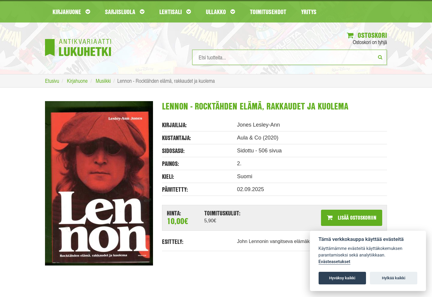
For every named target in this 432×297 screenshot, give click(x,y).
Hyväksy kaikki (342, 278)
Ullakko (220, 11)
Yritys (308, 11)
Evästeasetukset (334, 261)
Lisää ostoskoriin (351, 217)
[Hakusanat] (289, 57)
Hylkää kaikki (393, 278)
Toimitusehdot (268, 11)
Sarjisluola (124, 11)
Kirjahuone (71, 11)
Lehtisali (175, 11)
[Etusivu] (78, 38)
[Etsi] (380, 57)
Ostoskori (367, 35)
